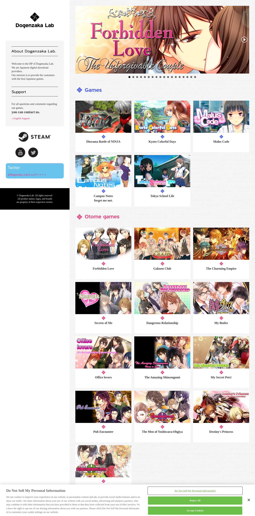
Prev (80, 40)
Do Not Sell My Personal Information (195, 490)
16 (187, 77)
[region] (127, 500)
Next (244, 40)
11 (168, 77)
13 (176, 77)
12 (172, 77)
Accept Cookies (195, 510)
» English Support (21, 118)
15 (183, 77)
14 (180, 77)
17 (191, 77)
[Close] (249, 500)
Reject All (195, 500)
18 (195, 77)
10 (164, 77)
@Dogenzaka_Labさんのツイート (27, 174)
